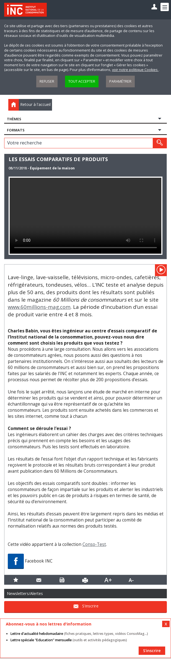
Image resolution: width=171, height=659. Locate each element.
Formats (15, 130)
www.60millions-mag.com (39, 306)
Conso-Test (94, 544)
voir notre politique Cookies (135, 69)
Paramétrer (120, 81)
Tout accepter (81, 81)
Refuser (47, 81)
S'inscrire (90, 606)
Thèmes (14, 119)
